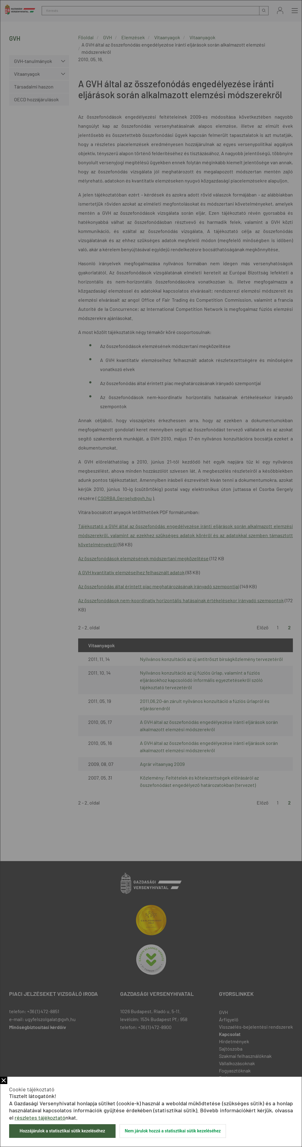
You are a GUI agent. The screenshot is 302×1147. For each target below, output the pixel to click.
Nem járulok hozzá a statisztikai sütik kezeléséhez (173, 1130)
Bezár (3, 1080)
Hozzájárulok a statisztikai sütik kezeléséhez (62, 1130)
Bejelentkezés (280, 10)
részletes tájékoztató (40, 1117)
